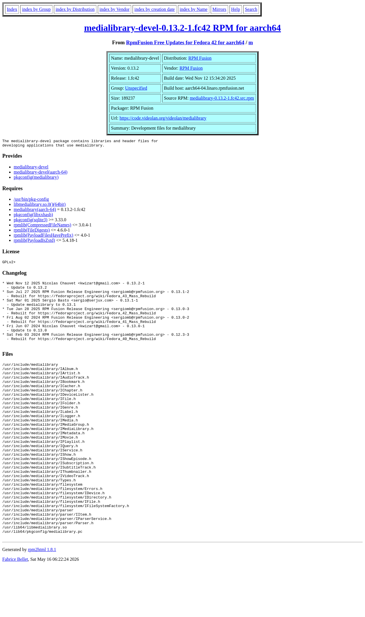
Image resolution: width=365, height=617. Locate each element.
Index (12, 9)
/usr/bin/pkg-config (31, 200)
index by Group (36, 9)
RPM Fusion (200, 58)
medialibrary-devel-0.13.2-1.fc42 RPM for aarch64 (182, 28)
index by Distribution (75, 9)
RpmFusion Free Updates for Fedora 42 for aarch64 (185, 42)
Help (235, 9)
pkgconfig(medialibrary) (36, 178)
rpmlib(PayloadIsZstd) (34, 242)
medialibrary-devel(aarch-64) (40, 173)
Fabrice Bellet (15, 609)
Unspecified (136, 88)
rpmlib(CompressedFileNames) (42, 226)
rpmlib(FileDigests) (32, 231)
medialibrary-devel (31, 168)
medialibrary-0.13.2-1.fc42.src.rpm (222, 98)
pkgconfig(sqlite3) (30, 221)
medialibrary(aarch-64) (35, 211)
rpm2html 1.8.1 (42, 600)
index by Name (194, 9)
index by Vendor (114, 9)
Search (251, 9)
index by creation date (154, 9)
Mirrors (219, 9)
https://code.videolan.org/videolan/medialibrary (162, 118)
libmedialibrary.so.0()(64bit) (40, 206)
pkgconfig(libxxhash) (33, 216)
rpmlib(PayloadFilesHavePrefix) (43, 236)
